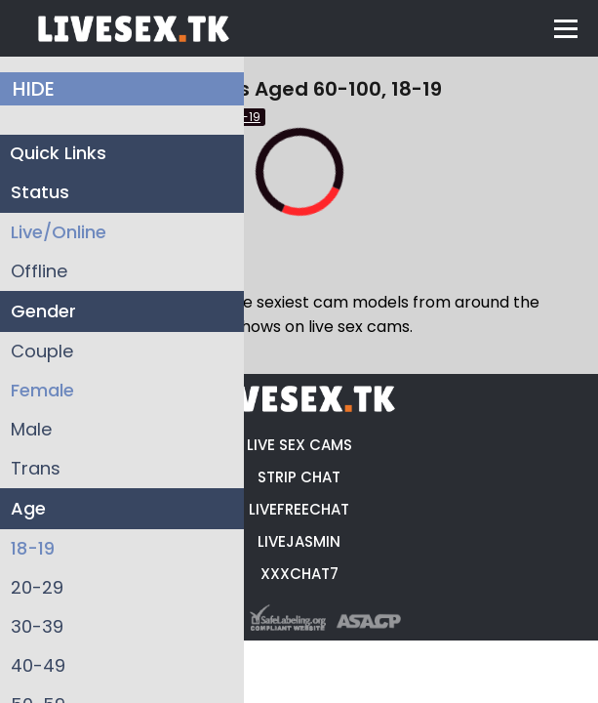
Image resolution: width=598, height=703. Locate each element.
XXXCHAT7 (299, 573)
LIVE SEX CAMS (299, 444)
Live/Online (58, 232)
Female (42, 390)
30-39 (37, 626)
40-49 (38, 665)
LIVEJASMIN (299, 541)
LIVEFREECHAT (299, 509)
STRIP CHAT (299, 477)
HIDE (34, 89)
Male (31, 429)
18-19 (33, 548)
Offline (39, 271)
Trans (35, 468)
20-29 (37, 587)
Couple (42, 351)
